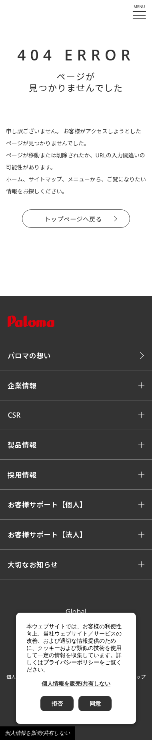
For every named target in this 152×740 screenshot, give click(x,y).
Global (76, 611)
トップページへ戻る (73, 219)
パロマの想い (29, 355)
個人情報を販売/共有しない (37, 733)
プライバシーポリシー (71, 662)
